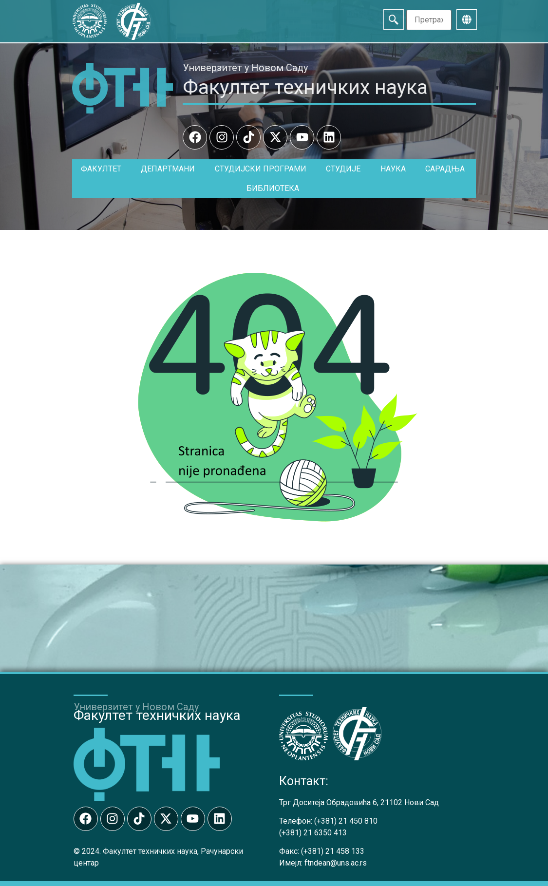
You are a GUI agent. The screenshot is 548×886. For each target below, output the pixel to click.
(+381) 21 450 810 (346, 821)
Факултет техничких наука (305, 87)
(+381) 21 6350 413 (313, 832)
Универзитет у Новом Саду (245, 68)
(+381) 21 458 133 (332, 851)
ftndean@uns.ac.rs (335, 862)
